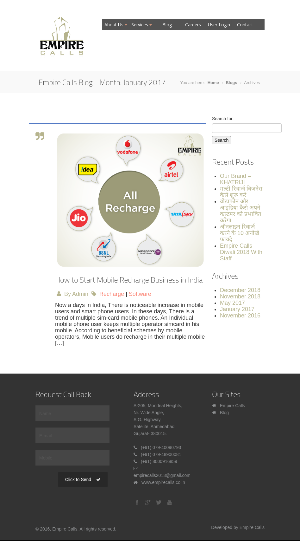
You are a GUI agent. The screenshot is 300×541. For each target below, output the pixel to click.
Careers (193, 25)
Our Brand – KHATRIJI (235, 179)
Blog (167, 25)
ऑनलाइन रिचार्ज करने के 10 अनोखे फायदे (239, 233)
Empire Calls (232, 405)
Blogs (231, 82)
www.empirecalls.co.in (163, 482)
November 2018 (240, 296)
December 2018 (240, 290)
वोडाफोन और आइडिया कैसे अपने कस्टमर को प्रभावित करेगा (240, 211)
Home (213, 82)
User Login (219, 25)
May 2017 (232, 303)
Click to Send (83, 479)
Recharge (111, 294)
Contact (245, 25)
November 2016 (240, 315)
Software (140, 294)
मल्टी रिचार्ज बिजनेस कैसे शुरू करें (241, 192)
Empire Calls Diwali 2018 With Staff (241, 252)
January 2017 (237, 309)
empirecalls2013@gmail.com (162, 475)
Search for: (223, 118)
